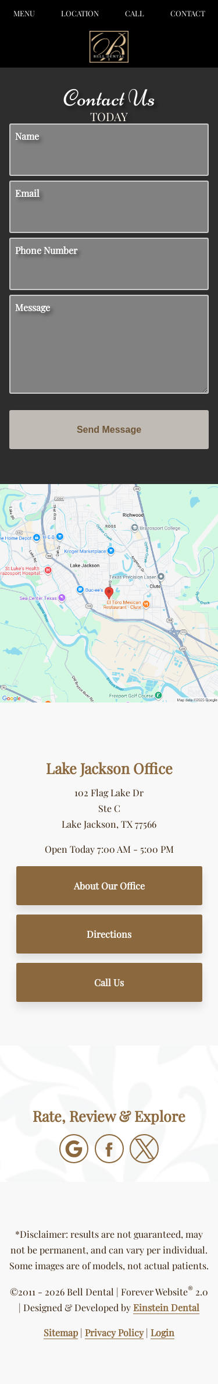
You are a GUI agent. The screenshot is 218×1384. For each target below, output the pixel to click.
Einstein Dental (166, 1307)
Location (80, 13)
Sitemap (61, 1332)
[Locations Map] (109, 592)
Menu (24, 13)
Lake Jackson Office (109, 768)
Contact (187, 13)
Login (162, 1332)
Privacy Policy (114, 1332)
